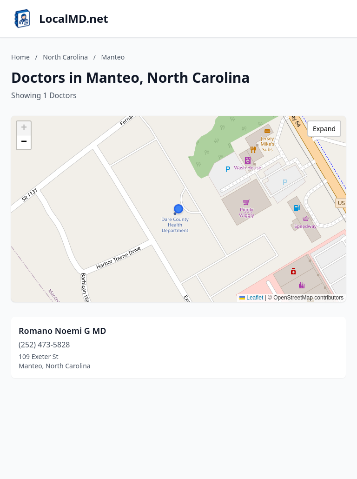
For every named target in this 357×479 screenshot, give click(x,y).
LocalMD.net (73, 18)
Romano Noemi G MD (62, 330)
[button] (178, 208)
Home (20, 57)
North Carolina (65, 57)
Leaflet (251, 297)
